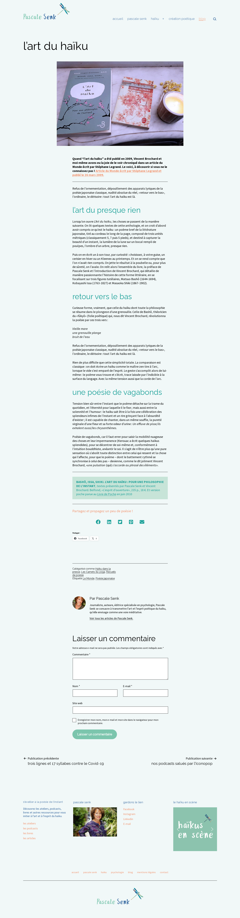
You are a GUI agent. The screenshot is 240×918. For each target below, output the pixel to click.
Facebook (128, 809)
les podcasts (30, 828)
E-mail (127, 686)
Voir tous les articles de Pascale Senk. (111, 618)
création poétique (182, 19)
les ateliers (29, 823)
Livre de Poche (106, 494)
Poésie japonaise (105, 578)
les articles (29, 838)
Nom (76, 686)
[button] (98, 522)
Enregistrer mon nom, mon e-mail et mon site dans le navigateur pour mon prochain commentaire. (118, 721)
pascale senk (137, 19)
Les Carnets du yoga (93, 571)
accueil (118, 19)
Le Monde (88, 578)
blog (202, 19)
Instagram (129, 814)
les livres (28, 833)
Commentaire (81, 654)
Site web (77, 703)
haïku (155, 19)
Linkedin (128, 819)
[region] (195, 829)
